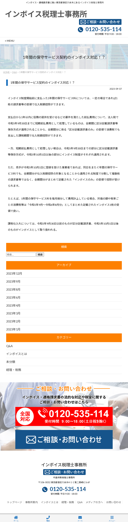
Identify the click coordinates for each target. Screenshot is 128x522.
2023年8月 (13, 289)
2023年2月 (13, 321)
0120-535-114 (104, 29)
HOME (6, 72)
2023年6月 (13, 297)
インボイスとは (16, 354)
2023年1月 (13, 329)
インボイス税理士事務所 (92, 2)
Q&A (14, 72)
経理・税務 (13, 370)
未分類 (10, 362)
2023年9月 (13, 281)
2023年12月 (14, 273)
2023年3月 (13, 313)
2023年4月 (13, 305)
